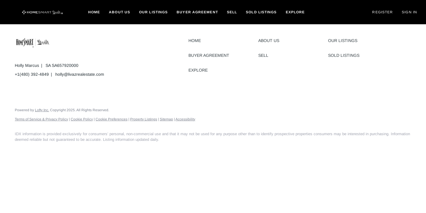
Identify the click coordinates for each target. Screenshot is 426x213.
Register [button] (382, 12)
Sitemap (166, 119)
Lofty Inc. (42, 110)
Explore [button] (295, 12)
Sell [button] (232, 12)
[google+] (73, 150)
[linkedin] (39, 150)
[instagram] (56, 150)
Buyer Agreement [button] (197, 12)
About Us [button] (119, 12)
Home (94, 12)
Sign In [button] (409, 12)
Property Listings (143, 119)
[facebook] (22, 150)
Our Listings (153, 12)
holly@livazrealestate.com (79, 74)
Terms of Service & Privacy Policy (41, 119)
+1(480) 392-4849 (32, 74)
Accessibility (185, 119)
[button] (42, 12)
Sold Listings (261, 12)
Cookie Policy (82, 119)
